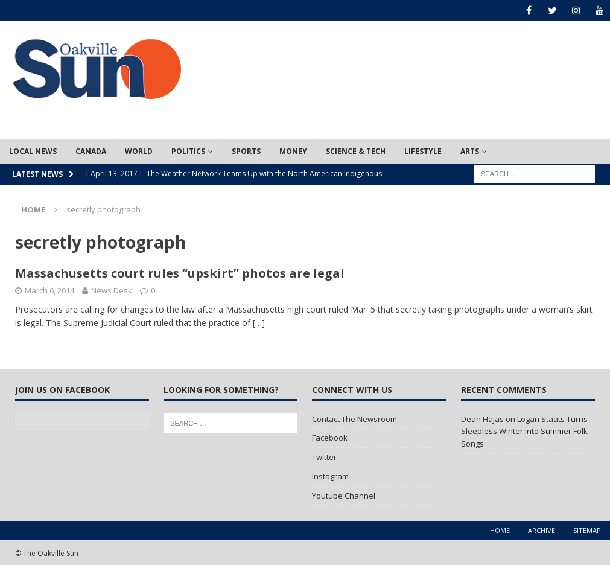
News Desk (111, 290)
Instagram (330, 476)
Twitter (324, 457)
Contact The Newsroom (354, 418)
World (139, 151)
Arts (469, 151)
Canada (90, 151)
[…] (259, 322)
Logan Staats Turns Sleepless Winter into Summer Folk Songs (524, 431)
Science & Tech (356, 151)
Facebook (330, 437)
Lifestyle (423, 151)
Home (500, 530)
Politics (188, 151)
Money (293, 151)
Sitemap (587, 530)
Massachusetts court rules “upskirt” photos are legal (180, 273)
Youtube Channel (343, 495)
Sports (246, 151)
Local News (33, 151)
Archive (541, 530)
